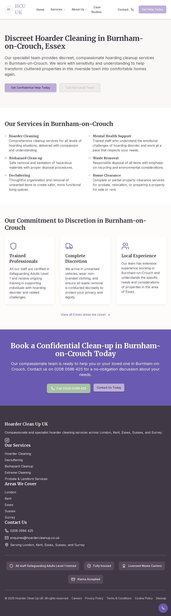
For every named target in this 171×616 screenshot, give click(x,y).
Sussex (10, 511)
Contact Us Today (109, 387)
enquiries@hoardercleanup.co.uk (34, 538)
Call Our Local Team (80, 87)
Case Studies (96, 10)
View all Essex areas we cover (85, 314)
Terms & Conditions (119, 598)
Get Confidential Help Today (30, 87)
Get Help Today (152, 9)
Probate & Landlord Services (26, 479)
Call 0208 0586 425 (68, 388)
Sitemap (161, 598)
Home (40, 9)
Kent (8, 498)
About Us (79, 9)
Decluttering (14, 460)
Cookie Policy (144, 598)
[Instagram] (7, 440)
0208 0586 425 (21, 531)
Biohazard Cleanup (19, 466)
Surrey (10, 517)
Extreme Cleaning (18, 472)
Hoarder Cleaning (18, 454)
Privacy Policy (94, 598)
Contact (123, 9)
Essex (9, 505)
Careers (77, 598)
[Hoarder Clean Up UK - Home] (19, 9)
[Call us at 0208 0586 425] (133, 9)
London (10, 492)
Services (58, 9)
